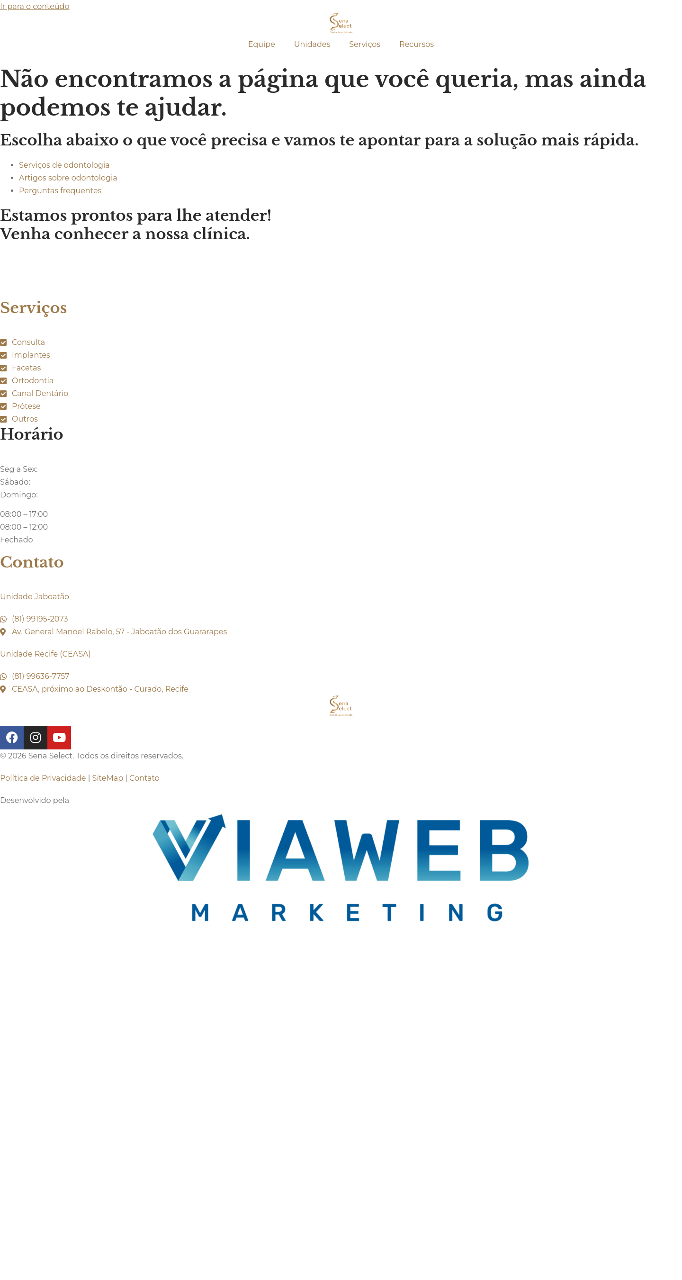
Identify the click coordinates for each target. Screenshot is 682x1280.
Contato (32, 562)
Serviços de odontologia (64, 165)
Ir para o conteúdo (35, 6)
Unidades (312, 44)
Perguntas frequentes (60, 190)
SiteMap (107, 778)
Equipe (261, 44)
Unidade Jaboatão (34, 596)
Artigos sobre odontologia (68, 177)
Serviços (364, 44)
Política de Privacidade (43, 778)
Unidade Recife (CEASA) (45, 653)
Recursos (416, 44)
